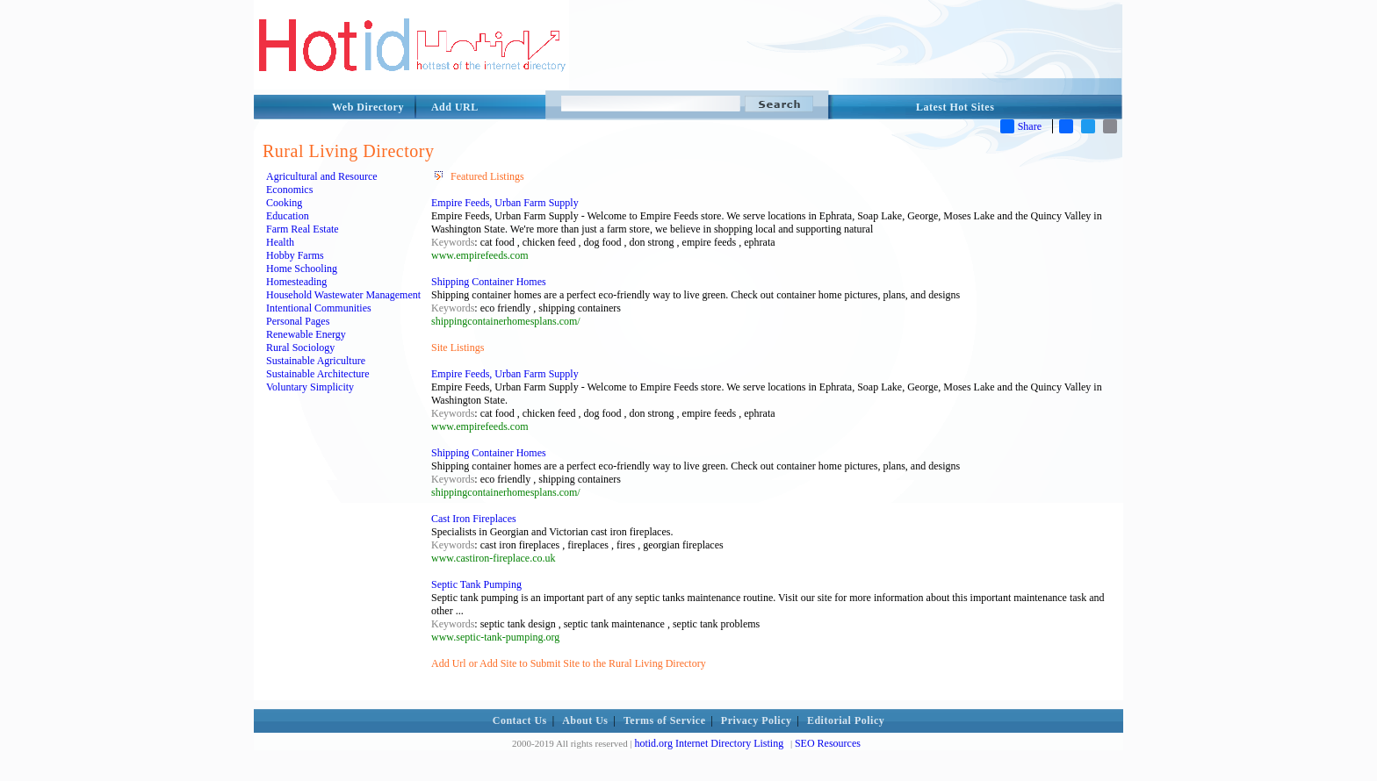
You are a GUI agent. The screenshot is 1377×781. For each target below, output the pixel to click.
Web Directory (368, 107)
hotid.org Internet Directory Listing (708, 743)
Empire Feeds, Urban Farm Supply (505, 203)
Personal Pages (297, 321)
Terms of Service (665, 720)
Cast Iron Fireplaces (473, 518)
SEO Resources (828, 743)
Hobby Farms (295, 255)
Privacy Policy (756, 720)
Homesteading (296, 282)
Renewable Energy (306, 334)
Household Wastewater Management (343, 295)
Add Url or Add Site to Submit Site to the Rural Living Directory (568, 663)
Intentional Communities (318, 308)
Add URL (455, 107)
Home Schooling (301, 268)
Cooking (284, 203)
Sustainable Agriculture (315, 361)
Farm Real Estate (302, 229)
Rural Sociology (300, 347)
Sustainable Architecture (318, 374)
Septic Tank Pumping (476, 584)
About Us (585, 720)
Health (280, 242)
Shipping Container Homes (488, 282)
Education (287, 216)
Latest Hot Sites (955, 107)
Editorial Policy (845, 720)
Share (1021, 126)
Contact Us (520, 720)
